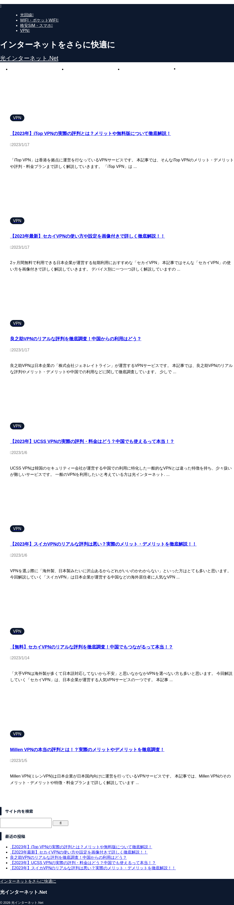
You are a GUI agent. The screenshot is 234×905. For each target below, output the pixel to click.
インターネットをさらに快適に (28, 881)
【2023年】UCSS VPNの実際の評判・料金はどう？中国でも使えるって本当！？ (92, 441)
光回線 (38, 69)
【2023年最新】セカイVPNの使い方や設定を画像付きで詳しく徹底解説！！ (87, 236)
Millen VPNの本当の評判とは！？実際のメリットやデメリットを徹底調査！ (87, 749)
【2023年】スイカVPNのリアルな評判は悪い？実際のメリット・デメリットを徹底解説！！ (103, 544)
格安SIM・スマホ (149, 69)
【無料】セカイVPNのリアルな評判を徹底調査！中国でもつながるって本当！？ (91, 647)
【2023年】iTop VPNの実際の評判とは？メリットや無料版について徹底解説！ (90, 133)
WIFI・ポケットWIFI (94, 69)
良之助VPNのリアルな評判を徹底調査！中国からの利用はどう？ (75, 338)
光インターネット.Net (29, 58)
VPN (206, 68)
